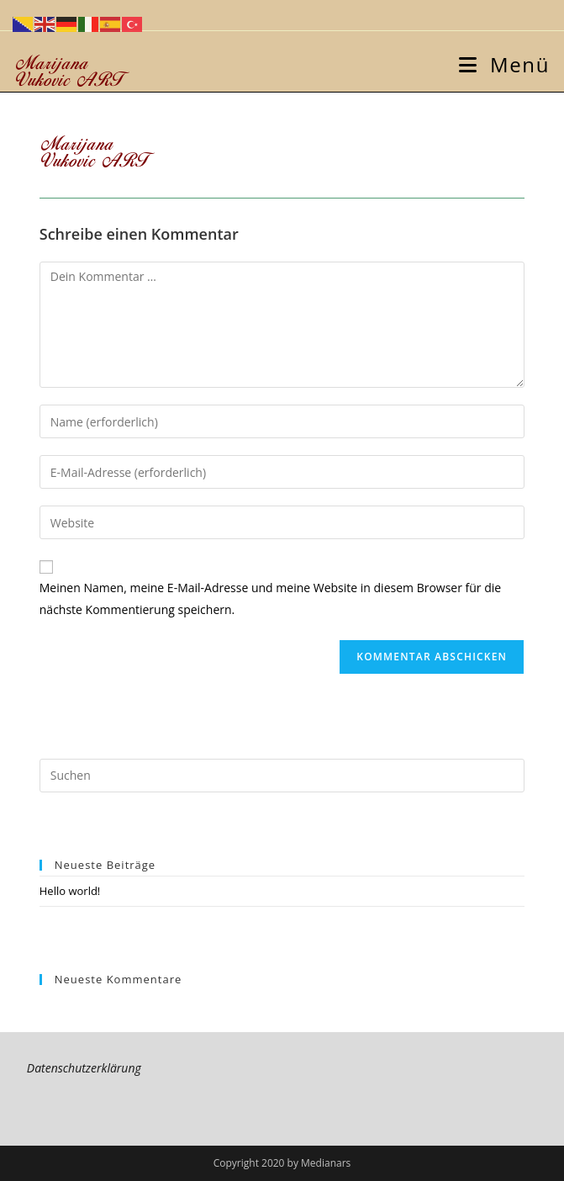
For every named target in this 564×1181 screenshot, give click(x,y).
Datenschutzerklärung (84, 1068)
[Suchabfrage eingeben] (282, 775)
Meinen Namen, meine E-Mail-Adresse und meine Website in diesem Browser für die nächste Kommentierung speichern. (270, 598)
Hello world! (70, 890)
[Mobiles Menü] (504, 64)
